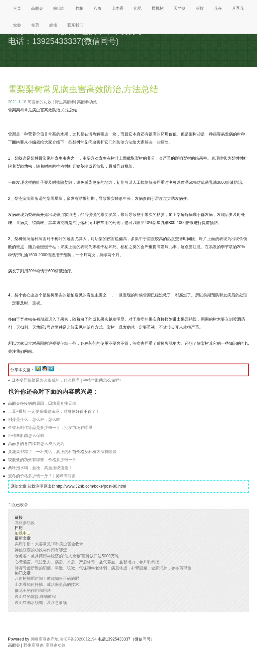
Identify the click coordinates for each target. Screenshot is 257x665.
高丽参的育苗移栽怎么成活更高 (36, 443)
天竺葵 (180, 8)
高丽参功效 (87, 102)
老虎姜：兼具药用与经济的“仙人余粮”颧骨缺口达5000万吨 (67, 556)
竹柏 (79, 8)
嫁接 (53, 25)
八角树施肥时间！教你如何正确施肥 (47, 578)
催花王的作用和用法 (33, 590)
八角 (97, 8)
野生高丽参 (65, 102)
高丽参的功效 (39, 102)
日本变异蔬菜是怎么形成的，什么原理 (45, 380)
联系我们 (75, 25)
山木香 (117, 8)
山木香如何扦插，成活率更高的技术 (47, 584)
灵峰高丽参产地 (44, 639)
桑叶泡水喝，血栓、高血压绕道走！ (40, 467)
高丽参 (37, 8)
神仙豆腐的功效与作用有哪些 (41, 550)
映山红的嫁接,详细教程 (35, 596)
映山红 (59, 8)
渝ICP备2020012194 (78, 639)
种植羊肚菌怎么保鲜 (101, 380)
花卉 (218, 8)
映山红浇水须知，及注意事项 (41, 602)
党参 (17, 25)
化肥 (138, 8)
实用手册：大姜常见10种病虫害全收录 (49, 544)
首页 (17, 8)
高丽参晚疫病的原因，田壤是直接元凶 (42, 403)
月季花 (238, 8)
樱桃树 (158, 8)
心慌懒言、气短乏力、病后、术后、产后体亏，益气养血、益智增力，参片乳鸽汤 (87, 562)
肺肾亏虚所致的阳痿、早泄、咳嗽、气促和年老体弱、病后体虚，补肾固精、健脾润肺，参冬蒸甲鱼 (103, 568)
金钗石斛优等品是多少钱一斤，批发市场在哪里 (50, 427)
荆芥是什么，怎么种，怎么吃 (34, 419)
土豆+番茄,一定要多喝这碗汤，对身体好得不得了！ (54, 411)
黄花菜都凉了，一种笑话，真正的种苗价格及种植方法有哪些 (62, 451)
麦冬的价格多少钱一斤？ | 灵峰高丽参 (42, 476)
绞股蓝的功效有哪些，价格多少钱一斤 (42, 459)
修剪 (35, 25)
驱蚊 (200, 8)
